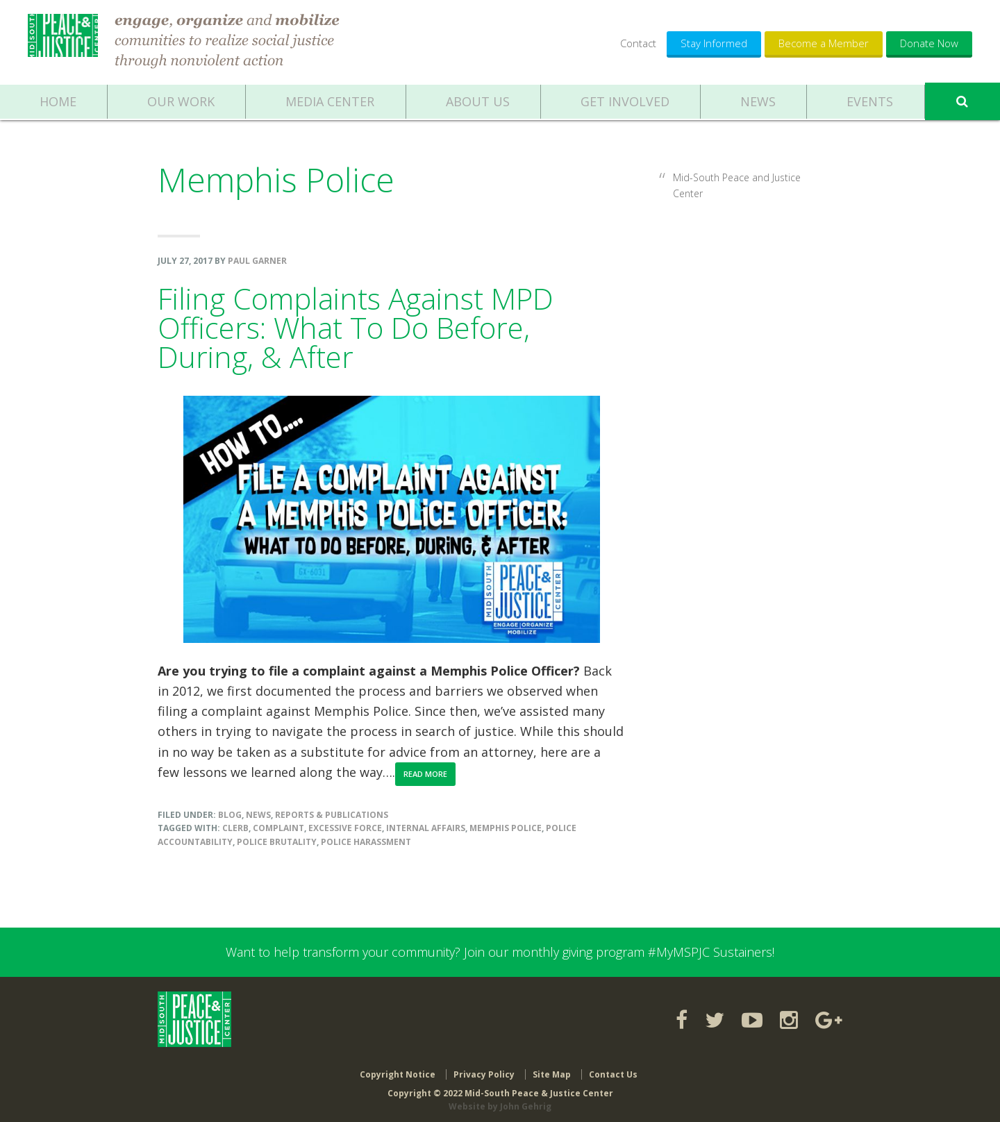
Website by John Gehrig (500, 1101)
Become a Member (823, 43)
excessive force (345, 828)
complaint (278, 828)
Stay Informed (714, 43)
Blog (230, 815)
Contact (638, 43)
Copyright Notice (397, 1068)
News (258, 815)
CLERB (235, 828)
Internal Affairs (425, 828)
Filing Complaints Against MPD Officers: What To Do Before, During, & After (355, 327)
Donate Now (929, 43)
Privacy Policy (484, 1068)
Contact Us (613, 1068)
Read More (425, 774)
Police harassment (366, 842)
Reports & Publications (331, 815)
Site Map (552, 1068)
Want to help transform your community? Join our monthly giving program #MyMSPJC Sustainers (499, 952)
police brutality (277, 842)
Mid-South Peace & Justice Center (64, 41)
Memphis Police (505, 828)
